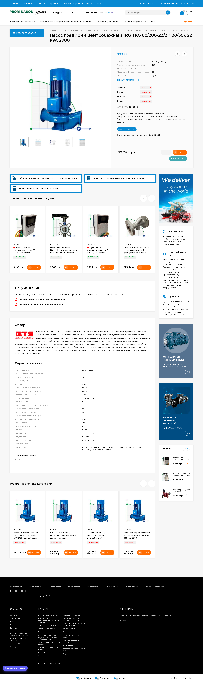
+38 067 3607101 (35, 586)
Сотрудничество (16, 647)
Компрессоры (69, 629)
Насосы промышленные (48, 615)
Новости (41, 3)
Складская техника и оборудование (46, 657)
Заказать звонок (126, 129)
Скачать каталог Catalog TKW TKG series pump (40, 299)
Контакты (13, 3)
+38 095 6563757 (94, 12)
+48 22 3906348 (111, 586)
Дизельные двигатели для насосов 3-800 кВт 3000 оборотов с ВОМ (49, 637)
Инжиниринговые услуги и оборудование (74, 624)
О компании (27, 3)
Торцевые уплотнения (47, 625)
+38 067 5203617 (73, 586)
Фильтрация (68, 645)
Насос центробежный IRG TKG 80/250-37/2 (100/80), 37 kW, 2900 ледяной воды (27, 535)
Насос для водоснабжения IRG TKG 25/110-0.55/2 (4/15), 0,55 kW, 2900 (137, 535)
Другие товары (69, 654)
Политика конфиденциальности (77, 3)
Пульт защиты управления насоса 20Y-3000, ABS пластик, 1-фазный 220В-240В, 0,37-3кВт (25, 252)
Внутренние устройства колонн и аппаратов (72, 619)
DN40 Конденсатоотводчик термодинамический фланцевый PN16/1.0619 (137, 250)
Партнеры (53, 3)
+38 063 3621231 (93, 586)
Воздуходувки (68, 632)
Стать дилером (16, 643)
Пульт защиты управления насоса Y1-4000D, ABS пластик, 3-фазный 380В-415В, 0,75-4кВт (99, 252)
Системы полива (45, 653)
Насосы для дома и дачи (48, 632)
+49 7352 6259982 (131, 586)
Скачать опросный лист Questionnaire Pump (39, 304)
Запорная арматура (46, 629)
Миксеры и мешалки (71, 615)
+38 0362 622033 (54, 586)
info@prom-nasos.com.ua (154, 586)
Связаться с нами (15, 668)
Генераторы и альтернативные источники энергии (49, 620)
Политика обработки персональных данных (19, 634)
